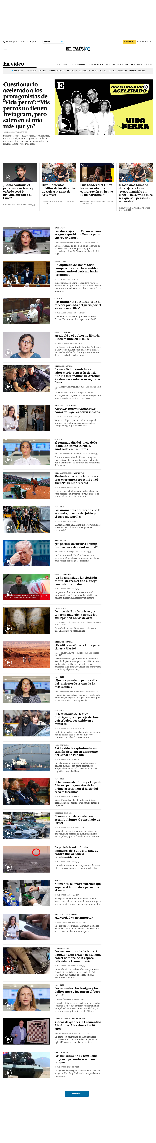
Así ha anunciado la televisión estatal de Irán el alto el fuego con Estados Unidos (76, 581)
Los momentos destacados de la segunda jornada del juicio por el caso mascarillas (77, 513)
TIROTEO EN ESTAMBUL (63, 813)
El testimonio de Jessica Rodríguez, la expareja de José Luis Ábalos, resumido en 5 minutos (77, 719)
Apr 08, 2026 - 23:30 (73, 343)
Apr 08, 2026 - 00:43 (70, 589)
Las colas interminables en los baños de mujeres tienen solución (77, 411)
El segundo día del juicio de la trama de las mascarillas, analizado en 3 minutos (76, 446)
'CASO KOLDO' (60, 228)
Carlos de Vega (61, 653)
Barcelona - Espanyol (127, 71)
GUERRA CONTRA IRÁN (63, 574)
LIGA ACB (141, 71)
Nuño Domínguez (9, 205)
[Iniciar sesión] (144, 42)
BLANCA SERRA (84, 71)
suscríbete (128, 42)
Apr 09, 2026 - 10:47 (70, 279)
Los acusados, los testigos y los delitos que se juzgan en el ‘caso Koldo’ (77, 992)
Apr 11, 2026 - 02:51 (26, 205)
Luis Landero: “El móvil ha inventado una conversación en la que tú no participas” (97, 190)
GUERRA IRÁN (31, 71)
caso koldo (59, 985)
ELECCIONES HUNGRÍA (57, 71)
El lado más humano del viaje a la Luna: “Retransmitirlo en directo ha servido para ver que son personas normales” (136, 193)
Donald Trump (60, 541)
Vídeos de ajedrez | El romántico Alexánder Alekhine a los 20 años (78, 1025)
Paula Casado (21, 132)
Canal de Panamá (62, 745)
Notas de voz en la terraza (117, 65)
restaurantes (60, 608)
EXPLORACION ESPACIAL (64, 366)
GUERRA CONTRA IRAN (63, 332)
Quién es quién (136, 65)
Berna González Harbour (90, 201)
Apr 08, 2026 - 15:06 (89, 454)
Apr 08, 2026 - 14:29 (70, 487)
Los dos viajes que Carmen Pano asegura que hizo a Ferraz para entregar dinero (78, 234)
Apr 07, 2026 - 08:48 (70, 759)
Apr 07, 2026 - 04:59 (76, 966)
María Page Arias (137, 208)
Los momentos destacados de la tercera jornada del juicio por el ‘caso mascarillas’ (78, 305)
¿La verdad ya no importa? (74, 918)
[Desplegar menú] (5, 49)
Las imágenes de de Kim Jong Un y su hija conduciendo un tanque (76, 1059)
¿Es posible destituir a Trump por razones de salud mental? (76, 546)
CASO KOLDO (59, 299)
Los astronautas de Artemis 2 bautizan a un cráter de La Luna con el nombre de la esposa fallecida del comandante (78, 956)
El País (57, 279)
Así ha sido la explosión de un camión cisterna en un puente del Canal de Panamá (76, 752)
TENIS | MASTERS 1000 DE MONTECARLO (69, 473)
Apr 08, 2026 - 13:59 (70, 521)
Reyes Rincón (60, 999)
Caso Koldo (59, 507)
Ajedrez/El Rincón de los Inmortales (70, 1019)
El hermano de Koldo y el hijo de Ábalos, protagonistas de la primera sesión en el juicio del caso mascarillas (78, 787)
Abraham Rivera (61, 623)
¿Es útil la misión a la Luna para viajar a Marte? (77, 647)
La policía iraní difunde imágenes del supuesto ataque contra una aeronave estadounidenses (76, 852)
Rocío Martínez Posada (64, 242)
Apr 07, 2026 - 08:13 (75, 827)
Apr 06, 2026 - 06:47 (70, 1067)
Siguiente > (76, 1094)
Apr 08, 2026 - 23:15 (71, 417)
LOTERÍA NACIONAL (99, 71)
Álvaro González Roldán (79, 623)
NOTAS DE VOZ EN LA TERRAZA (66, 406)
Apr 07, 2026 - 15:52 (89, 691)
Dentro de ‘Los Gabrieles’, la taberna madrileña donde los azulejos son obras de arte (76, 615)
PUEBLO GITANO (60, 262)
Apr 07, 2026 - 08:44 (70, 796)
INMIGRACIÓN (72, 71)
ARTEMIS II (42, 71)
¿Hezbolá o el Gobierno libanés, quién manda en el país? (77, 337)
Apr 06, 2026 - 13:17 (80, 1033)
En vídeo (13, 64)
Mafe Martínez (60, 552)
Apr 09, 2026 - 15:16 (89, 242)
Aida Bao (58, 417)
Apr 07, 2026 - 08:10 (70, 862)
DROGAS (58, 881)
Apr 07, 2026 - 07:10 (70, 895)
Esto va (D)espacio (96, 65)
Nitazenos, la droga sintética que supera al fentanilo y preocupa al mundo (78, 887)
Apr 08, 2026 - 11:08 (82, 552)
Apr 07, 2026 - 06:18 (77, 922)
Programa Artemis (62, 948)
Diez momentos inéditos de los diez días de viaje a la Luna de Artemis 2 (59, 190)
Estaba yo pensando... (78, 65)
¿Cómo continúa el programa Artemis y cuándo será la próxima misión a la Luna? (18, 192)
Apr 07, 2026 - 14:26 (75, 728)
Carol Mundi (124, 208)
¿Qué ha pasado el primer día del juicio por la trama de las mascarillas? (76, 683)
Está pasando (19, 71)
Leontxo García (61, 1033)
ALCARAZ (112, 71)
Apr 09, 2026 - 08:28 (76, 313)
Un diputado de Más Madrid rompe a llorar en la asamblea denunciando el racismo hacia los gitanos (76, 270)
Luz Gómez (59, 343)
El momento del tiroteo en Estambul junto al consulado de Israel (77, 820)
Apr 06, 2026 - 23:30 (75, 999)
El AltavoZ (148, 65)
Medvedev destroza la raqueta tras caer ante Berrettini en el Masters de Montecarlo (76, 480)
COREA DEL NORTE (61, 1053)
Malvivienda (62, 65)
